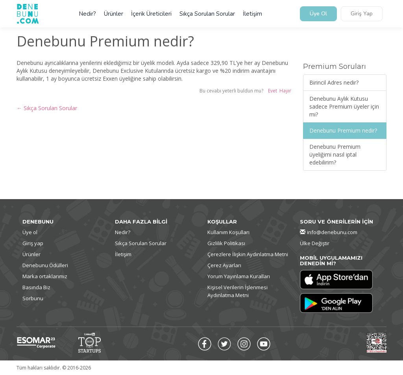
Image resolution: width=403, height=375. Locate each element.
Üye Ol (318, 14)
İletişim (252, 14)
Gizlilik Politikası (226, 243)
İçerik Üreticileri (151, 14)
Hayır (285, 90)
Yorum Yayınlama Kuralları (238, 276)
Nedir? (87, 14)
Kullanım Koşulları (228, 232)
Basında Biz (36, 287)
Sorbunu (32, 298)
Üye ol (29, 232)
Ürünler (113, 14)
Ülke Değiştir (314, 243)
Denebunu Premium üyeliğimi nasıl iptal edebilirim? (334, 154)
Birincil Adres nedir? (334, 82)
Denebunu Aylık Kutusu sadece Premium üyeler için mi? (344, 106)
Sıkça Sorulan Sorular (207, 14)
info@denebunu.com (332, 232)
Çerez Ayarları (224, 265)
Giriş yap (32, 243)
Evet (272, 90)
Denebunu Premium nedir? (343, 130)
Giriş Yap (362, 14)
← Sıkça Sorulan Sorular (47, 108)
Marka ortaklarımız (44, 276)
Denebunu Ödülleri (45, 265)
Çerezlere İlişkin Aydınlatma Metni (247, 254)
